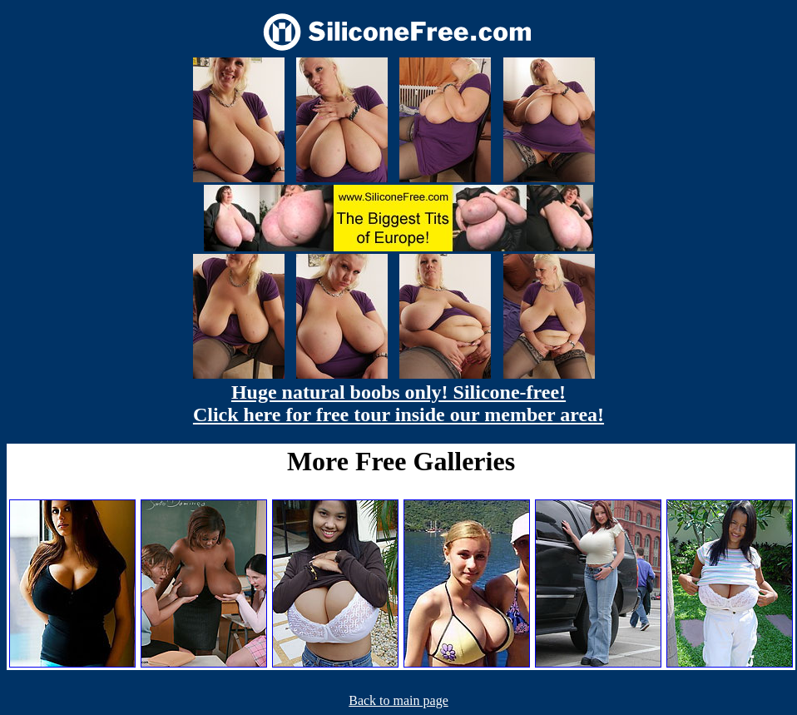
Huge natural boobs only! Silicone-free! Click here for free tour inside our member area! (398, 403)
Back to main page (398, 700)
